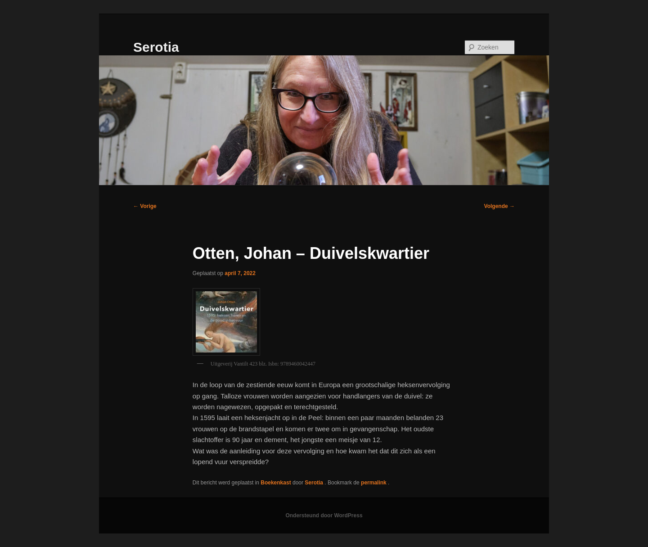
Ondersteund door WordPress (323, 515)
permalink (374, 482)
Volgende (499, 206)
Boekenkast (276, 482)
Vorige (145, 206)
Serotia (156, 47)
